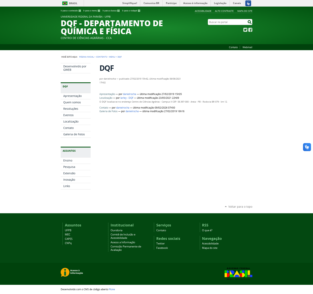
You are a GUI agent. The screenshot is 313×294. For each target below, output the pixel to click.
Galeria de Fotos (108, 111)
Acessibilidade (203, 10)
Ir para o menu (91, 10)
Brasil (73, 3)
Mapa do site (244, 10)
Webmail (247, 47)
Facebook (250, 30)
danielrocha (129, 94)
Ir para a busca (111, 10)
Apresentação (107, 94)
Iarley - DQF (126, 98)
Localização (105, 98)
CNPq (68, 243)
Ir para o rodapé (131, 10)
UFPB (68, 230)
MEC (67, 234)
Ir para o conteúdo (71, 10)
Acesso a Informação (123, 242)
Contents (101, 56)
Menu (112, 56)
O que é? (207, 230)
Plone (112, 289)
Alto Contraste (224, 10)
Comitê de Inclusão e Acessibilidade (123, 236)
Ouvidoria (116, 230)
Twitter (245, 30)
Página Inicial (86, 56)
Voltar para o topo (240, 206)
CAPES (68, 239)
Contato (233, 47)
